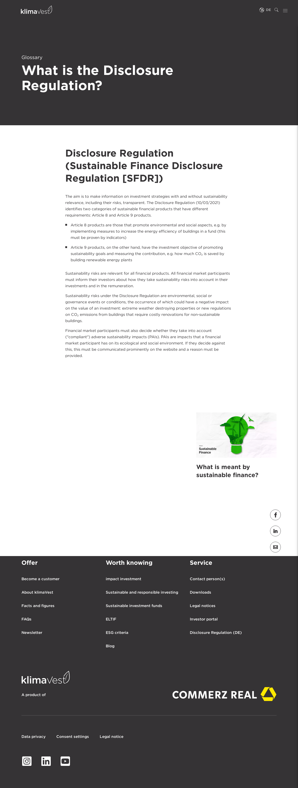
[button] (275, 515)
